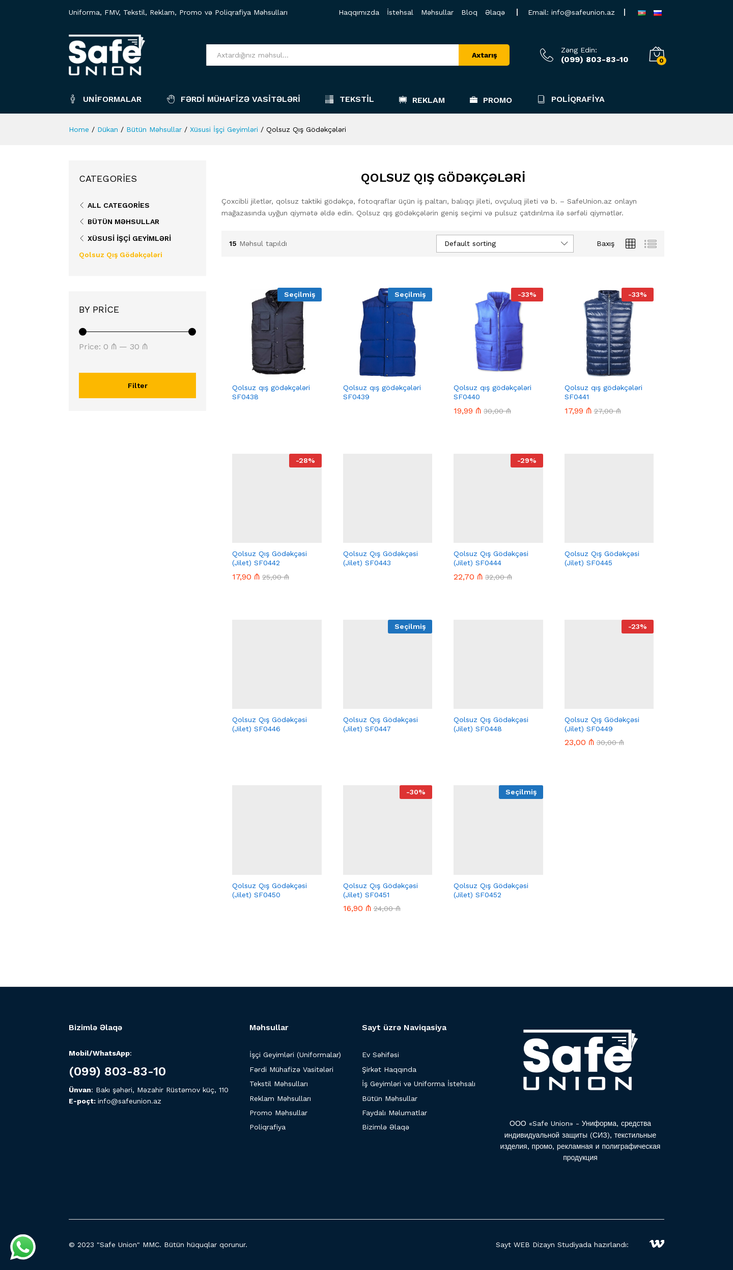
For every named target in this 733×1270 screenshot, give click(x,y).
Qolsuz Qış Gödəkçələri (120, 255)
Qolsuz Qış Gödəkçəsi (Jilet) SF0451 (380, 890)
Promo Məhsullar (278, 1113)
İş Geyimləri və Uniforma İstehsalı (418, 1084)
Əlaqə (495, 12)
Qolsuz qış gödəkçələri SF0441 (603, 392)
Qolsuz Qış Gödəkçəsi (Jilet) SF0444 (491, 558)
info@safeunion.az (583, 12)
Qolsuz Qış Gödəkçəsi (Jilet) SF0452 (491, 890)
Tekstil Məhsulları (278, 1084)
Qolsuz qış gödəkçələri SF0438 (271, 392)
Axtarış (484, 55)
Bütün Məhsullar (123, 221)
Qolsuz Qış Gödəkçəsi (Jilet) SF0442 (269, 558)
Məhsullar (437, 12)
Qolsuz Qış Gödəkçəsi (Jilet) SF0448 (491, 724)
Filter (138, 385)
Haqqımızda (359, 12)
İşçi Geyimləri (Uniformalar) (295, 1055)
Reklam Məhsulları (280, 1098)
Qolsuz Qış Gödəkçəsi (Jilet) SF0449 (602, 724)
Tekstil (349, 99)
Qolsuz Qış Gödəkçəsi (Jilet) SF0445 (602, 558)
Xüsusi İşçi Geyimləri (129, 238)
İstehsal (400, 12)
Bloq (469, 12)
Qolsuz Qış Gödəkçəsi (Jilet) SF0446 (269, 724)
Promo (491, 99)
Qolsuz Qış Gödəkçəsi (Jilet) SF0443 (380, 558)
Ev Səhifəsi (380, 1055)
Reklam (422, 99)
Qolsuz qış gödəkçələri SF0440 (492, 392)
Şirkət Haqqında (389, 1069)
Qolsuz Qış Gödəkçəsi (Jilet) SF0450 (269, 890)
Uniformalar (105, 99)
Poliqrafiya (571, 99)
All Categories (119, 205)
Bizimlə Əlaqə (385, 1127)
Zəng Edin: (579, 50)
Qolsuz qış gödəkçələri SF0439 (382, 392)
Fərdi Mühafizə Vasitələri (233, 99)
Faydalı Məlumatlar (394, 1113)
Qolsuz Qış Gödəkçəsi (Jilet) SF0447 (380, 724)
